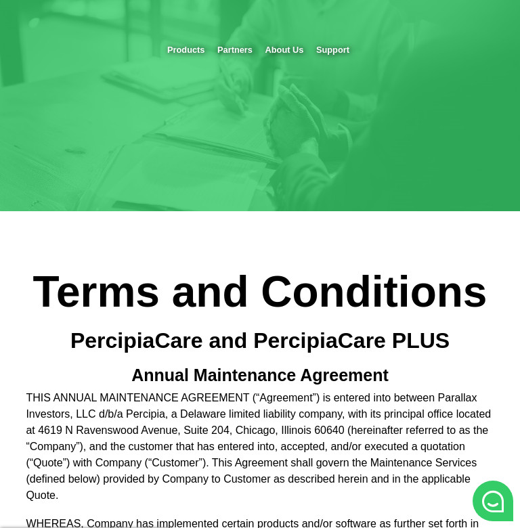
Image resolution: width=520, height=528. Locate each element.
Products (185, 50)
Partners (235, 50)
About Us (284, 50)
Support (332, 50)
